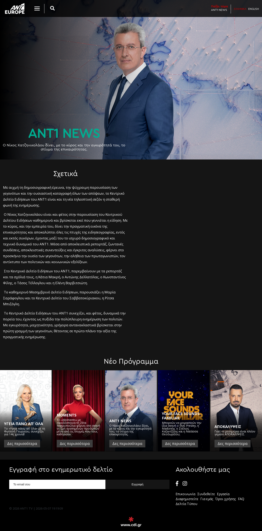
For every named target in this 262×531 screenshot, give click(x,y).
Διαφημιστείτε (187, 499)
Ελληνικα (240, 9)
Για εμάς (206, 499)
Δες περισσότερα (22, 443)
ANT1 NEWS (219, 8)
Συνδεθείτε (206, 494)
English (253, 9)
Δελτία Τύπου (186, 504)
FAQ (241, 499)
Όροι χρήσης (225, 499)
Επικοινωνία (185, 494)
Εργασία (223, 494)
